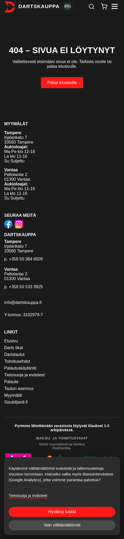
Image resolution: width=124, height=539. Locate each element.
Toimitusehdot (17, 361)
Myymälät (13, 395)
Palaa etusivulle (62, 82)
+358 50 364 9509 (26, 259)
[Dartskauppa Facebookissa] (8, 224)
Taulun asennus (19, 388)
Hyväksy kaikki (62, 511)
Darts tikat (13, 347)
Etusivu (11, 341)
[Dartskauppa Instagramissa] (19, 224)
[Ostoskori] (104, 6)
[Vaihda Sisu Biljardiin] (67, 6)
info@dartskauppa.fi (23, 302)
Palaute (11, 381)
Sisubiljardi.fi (16, 402)
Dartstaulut (14, 354)
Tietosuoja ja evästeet (24, 375)
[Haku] (91, 6)
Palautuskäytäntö (20, 368)
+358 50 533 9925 (26, 287)
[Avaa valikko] (114, 6)
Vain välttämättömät (62, 525)
